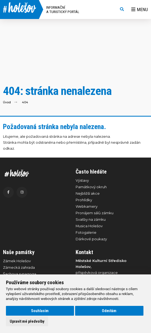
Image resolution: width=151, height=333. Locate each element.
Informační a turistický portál (62, 9)
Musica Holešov (89, 226)
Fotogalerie (86, 232)
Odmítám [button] (109, 311)
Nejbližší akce (88, 193)
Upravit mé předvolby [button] (27, 321)
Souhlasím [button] (40, 311)
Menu (139, 9)
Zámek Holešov (17, 261)
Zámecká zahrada (19, 267)
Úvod (7, 102)
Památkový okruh (91, 187)
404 (25, 102)
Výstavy (82, 180)
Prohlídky (84, 200)
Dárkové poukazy (91, 239)
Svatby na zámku (91, 219)
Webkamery (87, 206)
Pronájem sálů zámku (94, 213)
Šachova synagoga (19, 274)
